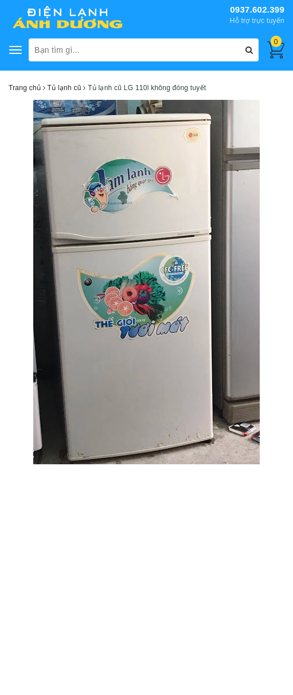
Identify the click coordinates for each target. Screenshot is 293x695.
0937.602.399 (257, 9)
